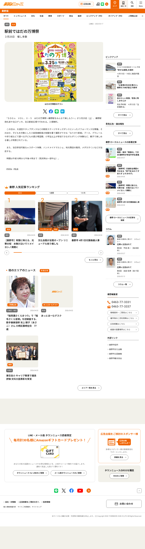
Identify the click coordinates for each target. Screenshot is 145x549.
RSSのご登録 (118, 476)
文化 (33, 16)
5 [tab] (50, 252)
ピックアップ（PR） (94, 16)
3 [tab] (34, 252)
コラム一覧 (122, 284)
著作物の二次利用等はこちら (122, 318)
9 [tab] (83, 252)
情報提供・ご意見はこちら (121, 313)
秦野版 (5, 11)
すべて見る (122, 115)
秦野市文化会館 (115, 349)
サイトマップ (36, 507)
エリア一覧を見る (89, 388)
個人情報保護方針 (9, 507)
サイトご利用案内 (24, 507)
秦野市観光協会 (115, 358)
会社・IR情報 (10, 502)
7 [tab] (67, 252)
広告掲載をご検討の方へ (29, 502)
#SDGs (9, 169)
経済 (79, 16)
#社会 (15, 169)
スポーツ (60, 16)
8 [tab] (75, 252)
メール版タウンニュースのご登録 (68, 473)
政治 (71, 16)
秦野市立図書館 (115, 354)
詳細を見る (118, 457)
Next (101, 252)
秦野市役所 (113, 345)
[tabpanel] (55, 74)
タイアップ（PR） (115, 16)
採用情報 (46, 502)
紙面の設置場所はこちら (120, 330)
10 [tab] (91, 252)
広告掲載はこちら (117, 324)
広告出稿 (87, 4)
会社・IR (123, 6)
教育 (50, 16)
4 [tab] (42, 252)
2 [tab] (26, 252)
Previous (7, 252)
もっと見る (93, 260)
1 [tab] (18, 252)
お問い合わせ (126, 503)
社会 (41, 16)
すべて (6, 16)
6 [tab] (58, 252)
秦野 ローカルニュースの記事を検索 (122, 219)
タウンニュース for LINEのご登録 (30, 473)
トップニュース (20, 16)
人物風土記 (132, 16)
